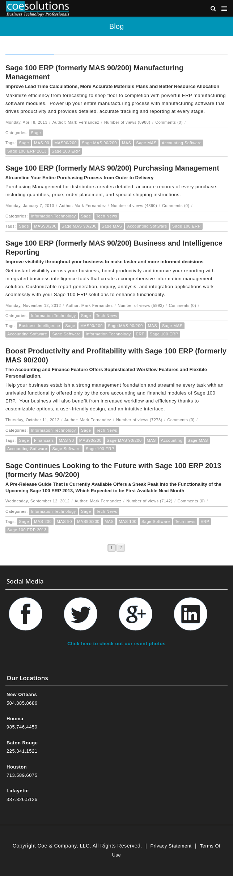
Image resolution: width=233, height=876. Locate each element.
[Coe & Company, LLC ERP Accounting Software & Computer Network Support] (37, 8)
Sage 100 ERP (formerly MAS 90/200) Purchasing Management (112, 168)
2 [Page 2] (120, 547)
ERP (140, 334)
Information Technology (53, 216)
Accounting (171, 440)
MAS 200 (43, 521)
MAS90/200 (65, 143)
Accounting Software (182, 143)
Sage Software (66, 334)
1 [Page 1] (111, 547)
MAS (126, 143)
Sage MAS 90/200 (99, 143)
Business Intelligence (39, 325)
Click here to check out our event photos (116, 643)
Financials (44, 440)
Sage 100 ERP (66, 151)
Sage (36, 133)
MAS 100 (127, 521)
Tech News (106, 216)
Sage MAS (146, 143)
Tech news (185, 521)
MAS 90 (41, 143)
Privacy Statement (171, 846)
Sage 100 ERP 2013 (27, 151)
